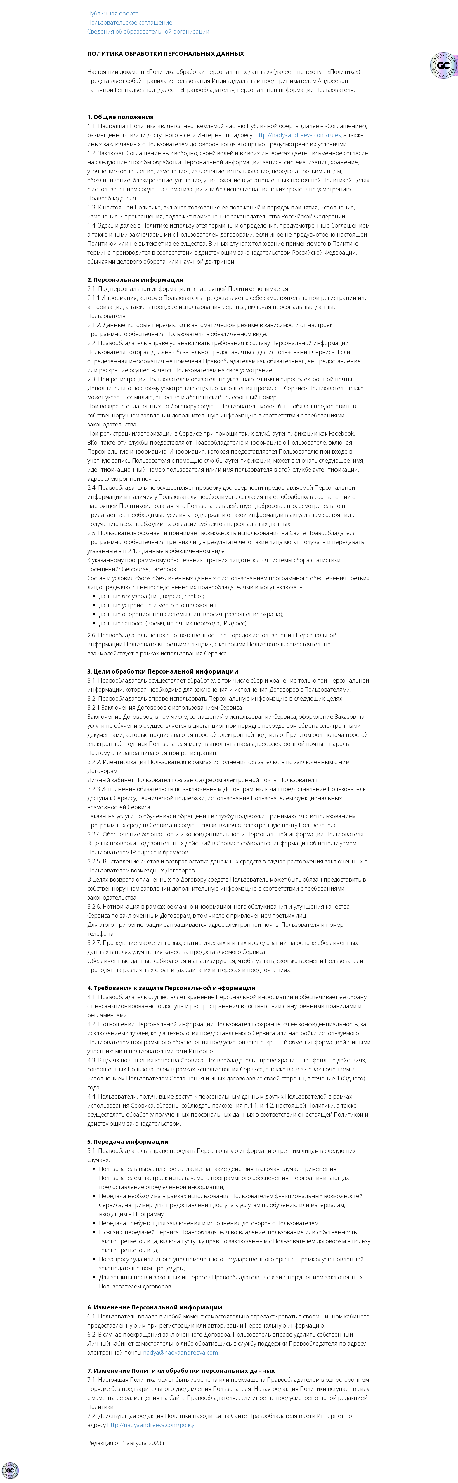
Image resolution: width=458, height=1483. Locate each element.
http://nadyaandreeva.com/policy (150, 1425)
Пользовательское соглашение (129, 22)
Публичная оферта (113, 13)
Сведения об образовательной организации (148, 31)
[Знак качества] (10, 1470)
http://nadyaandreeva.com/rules (298, 135)
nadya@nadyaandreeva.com (180, 1352)
